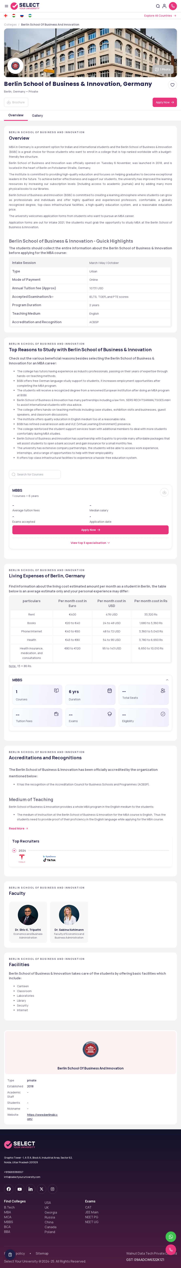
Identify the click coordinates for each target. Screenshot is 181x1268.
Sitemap (42, 1247)
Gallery (37, 115)
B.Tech (9, 1202)
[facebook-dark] (8, 1183)
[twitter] (41, 1183)
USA (48, 1197)
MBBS (8, 1216)
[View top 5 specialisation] (90, 543)
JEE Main (91, 1206)
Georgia (51, 1207)
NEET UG (92, 1216)
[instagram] (52, 1183)
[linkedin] (30, 1183)
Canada (50, 1221)
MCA (7, 1211)
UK (47, 1202)
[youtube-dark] (19, 1183)
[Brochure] (164, 492)
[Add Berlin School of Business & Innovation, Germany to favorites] (172, 84)
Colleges (10, 24)
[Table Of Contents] (10, 1254)
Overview (16, 115)
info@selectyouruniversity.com (22, 1171)
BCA (7, 1221)
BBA (7, 1226)
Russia (50, 1212)
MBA (7, 1206)
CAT (88, 1202)
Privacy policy (14, 1247)
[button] (90, 679)
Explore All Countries (158, 15)
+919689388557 (13, 1166)
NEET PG (91, 1211)
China (49, 1216)
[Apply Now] (165, 102)
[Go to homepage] (29, 6)
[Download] (16, 102)
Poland (50, 1226)
